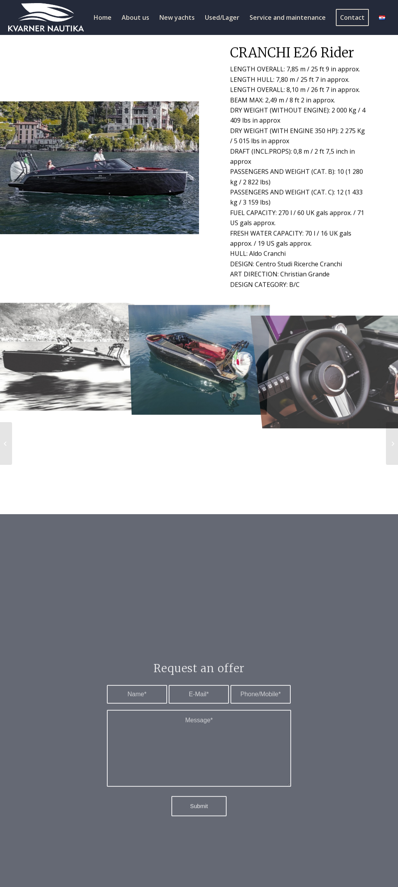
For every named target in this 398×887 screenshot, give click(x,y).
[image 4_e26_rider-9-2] (66, 354)
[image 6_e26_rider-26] (199, 354)
